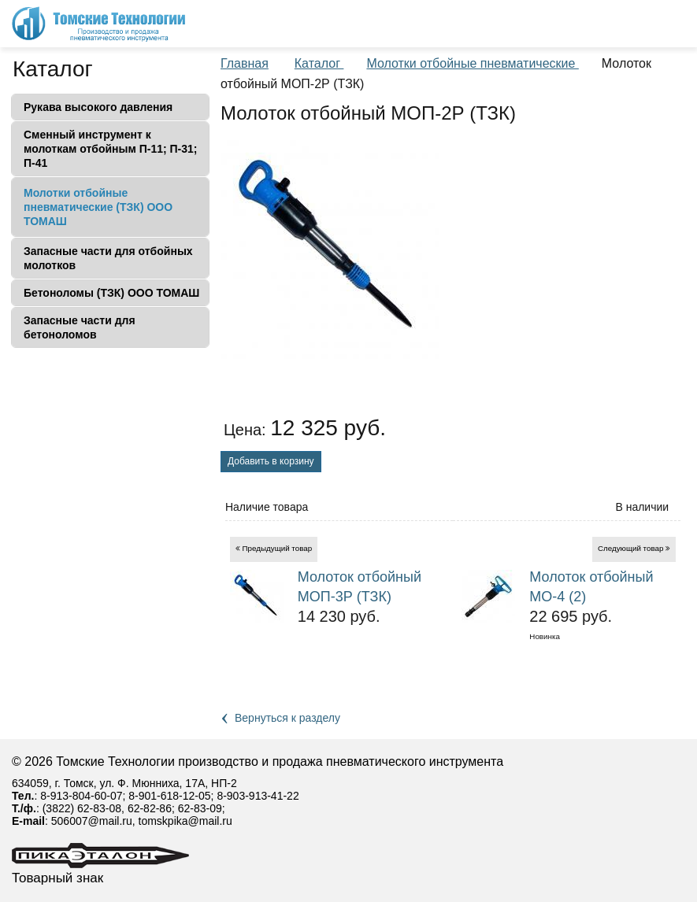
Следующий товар (631, 548)
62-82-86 (150, 808)
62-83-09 (200, 808)
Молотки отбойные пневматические (472, 63)
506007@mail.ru (91, 821)
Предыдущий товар (278, 548)
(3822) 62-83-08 (82, 808)
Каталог (53, 69)
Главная (245, 63)
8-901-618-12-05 (169, 795)
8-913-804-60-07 (81, 795)
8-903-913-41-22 (257, 795)
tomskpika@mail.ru (185, 821)
